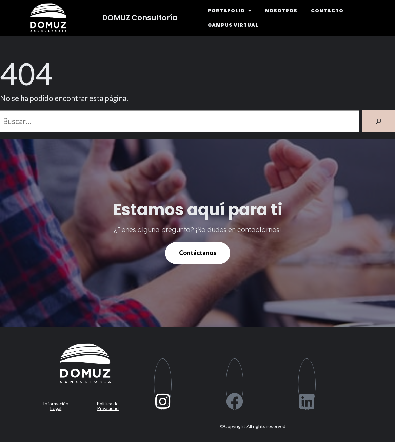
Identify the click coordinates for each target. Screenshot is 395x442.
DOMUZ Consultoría (140, 18)
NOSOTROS (281, 10)
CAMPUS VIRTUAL (233, 25)
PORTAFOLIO (230, 10)
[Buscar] (378, 121)
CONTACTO (327, 10)
